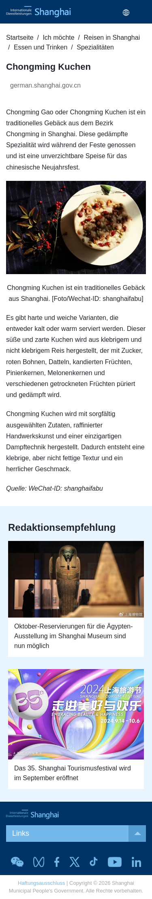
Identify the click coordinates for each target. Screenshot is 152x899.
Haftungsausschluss (41, 883)
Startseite (20, 37)
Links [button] (79, 833)
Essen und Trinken (41, 47)
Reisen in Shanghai (111, 37)
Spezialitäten (95, 47)
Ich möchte (58, 37)
